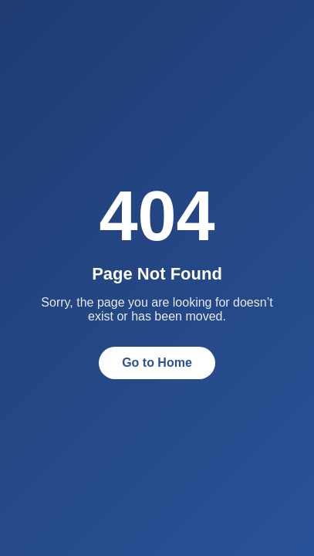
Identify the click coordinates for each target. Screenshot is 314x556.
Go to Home (157, 362)
